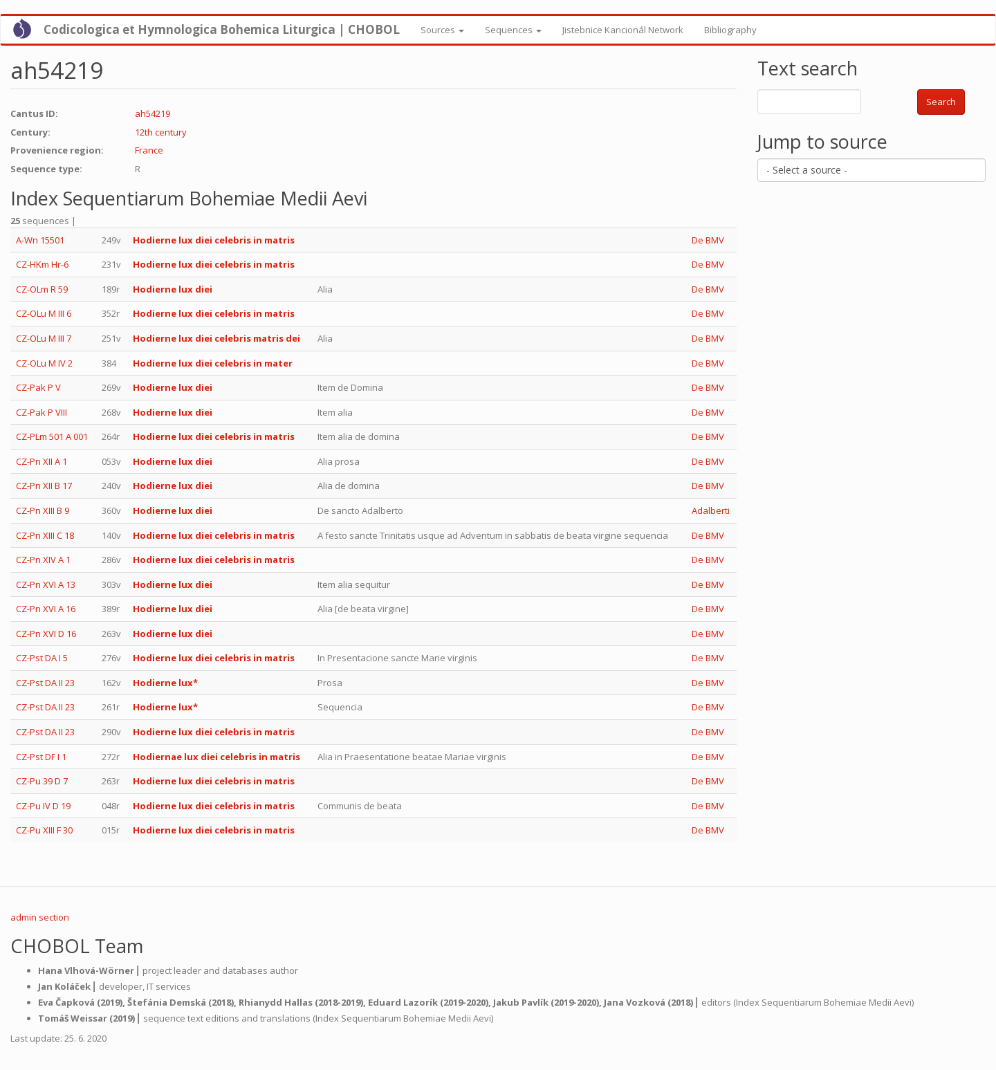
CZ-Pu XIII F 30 (44, 830)
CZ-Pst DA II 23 (45, 682)
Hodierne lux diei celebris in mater (213, 363)
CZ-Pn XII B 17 (44, 485)
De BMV (708, 240)
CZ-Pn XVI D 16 (46, 633)
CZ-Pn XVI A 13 (45, 584)
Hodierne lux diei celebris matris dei (216, 338)
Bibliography (730, 30)
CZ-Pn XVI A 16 (45, 608)
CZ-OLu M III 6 (43, 313)
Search (941, 101)
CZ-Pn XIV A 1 (43, 559)
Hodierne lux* (165, 682)
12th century (161, 132)
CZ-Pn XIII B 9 (42, 510)
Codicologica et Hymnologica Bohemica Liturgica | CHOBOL (222, 29)
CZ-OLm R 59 (42, 289)
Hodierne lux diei (172, 289)
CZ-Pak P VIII (41, 412)
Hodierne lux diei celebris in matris (214, 240)
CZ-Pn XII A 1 (41, 461)
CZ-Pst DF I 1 (41, 756)
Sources (442, 30)
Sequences (513, 30)
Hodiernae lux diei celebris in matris (216, 756)
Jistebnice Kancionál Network (622, 30)
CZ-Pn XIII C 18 (45, 535)
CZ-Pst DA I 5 (42, 658)
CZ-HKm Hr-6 (42, 264)
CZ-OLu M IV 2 (44, 363)
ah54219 (152, 113)
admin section (39, 917)
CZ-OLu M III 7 (43, 338)
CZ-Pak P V (38, 387)
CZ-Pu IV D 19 (43, 806)
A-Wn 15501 (40, 240)
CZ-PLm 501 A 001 (52, 436)
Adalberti (711, 510)
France (149, 150)
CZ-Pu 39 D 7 (42, 781)
